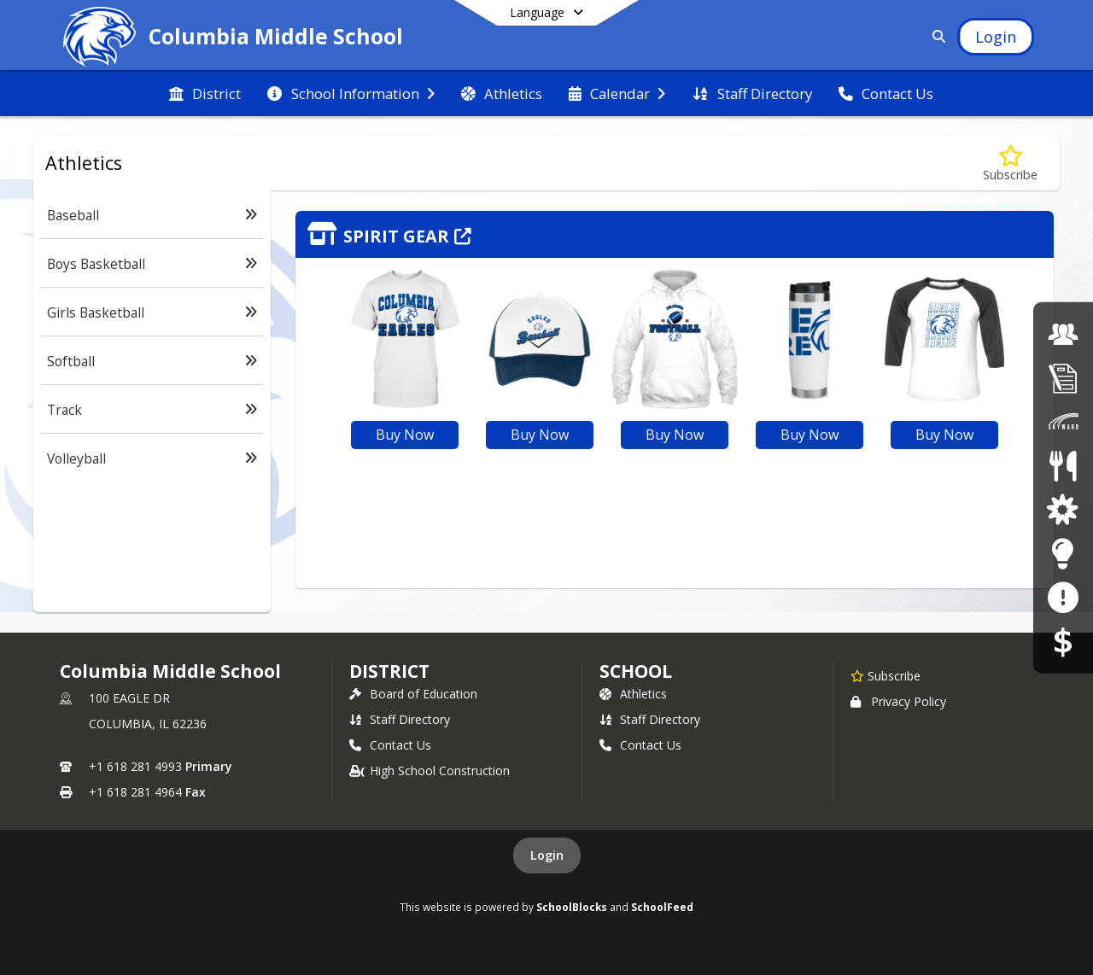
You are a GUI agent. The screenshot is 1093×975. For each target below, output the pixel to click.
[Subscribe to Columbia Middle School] (885, 675)
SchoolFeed (662, 907)
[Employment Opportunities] (1063, 333)
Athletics (633, 694)
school (635, 671)
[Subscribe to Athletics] (1010, 163)
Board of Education (413, 694)
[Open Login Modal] (995, 36)
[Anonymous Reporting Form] (1062, 597)
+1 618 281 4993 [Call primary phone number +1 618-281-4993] (135, 766)
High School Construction (429, 770)
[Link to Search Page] (935, 36)
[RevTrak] (1063, 641)
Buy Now (405, 434)
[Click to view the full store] (674, 234)
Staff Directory (399, 719)
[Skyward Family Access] (1063, 421)
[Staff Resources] (1062, 553)
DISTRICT (389, 671)
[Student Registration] (1063, 378)
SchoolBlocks (571, 907)
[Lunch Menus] (1062, 466)
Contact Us (390, 745)
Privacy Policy (898, 701)
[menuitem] (205, 94)
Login (547, 855)
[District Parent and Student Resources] (1062, 509)
